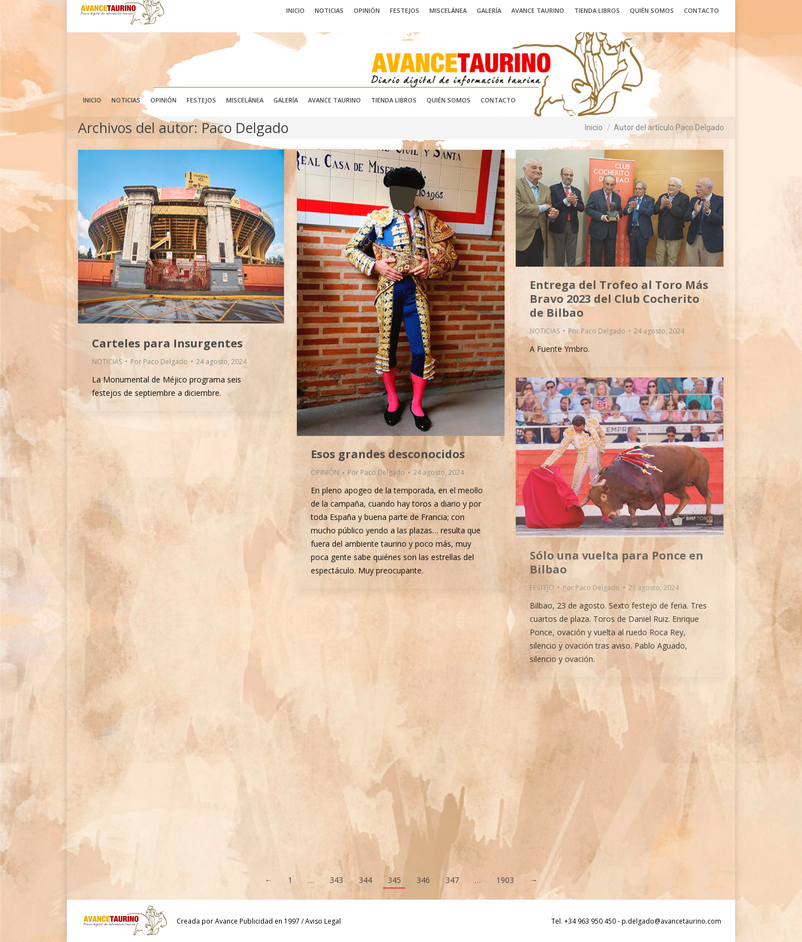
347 (452, 880)
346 (423, 880)
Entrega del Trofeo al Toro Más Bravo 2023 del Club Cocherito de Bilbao (619, 298)
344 (365, 880)
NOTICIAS (107, 361)
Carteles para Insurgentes (167, 343)
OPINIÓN (325, 472)
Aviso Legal (323, 921)
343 (336, 880)
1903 (505, 880)
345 (394, 880)
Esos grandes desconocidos (388, 454)
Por (159, 361)
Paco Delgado (245, 127)
